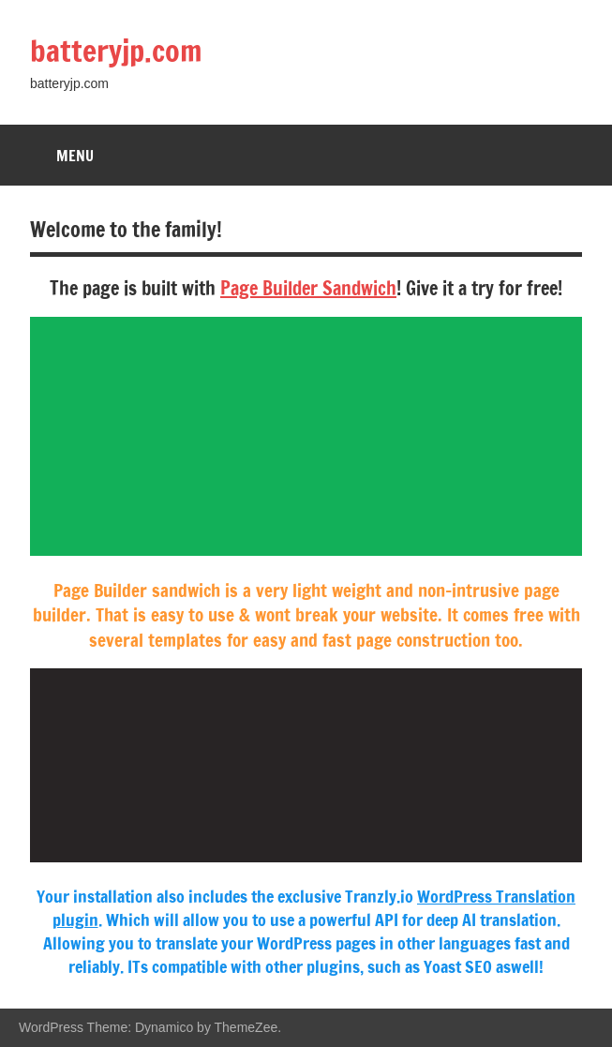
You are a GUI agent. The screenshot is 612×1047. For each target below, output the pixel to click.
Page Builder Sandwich (308, 288)
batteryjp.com (116, 50)
